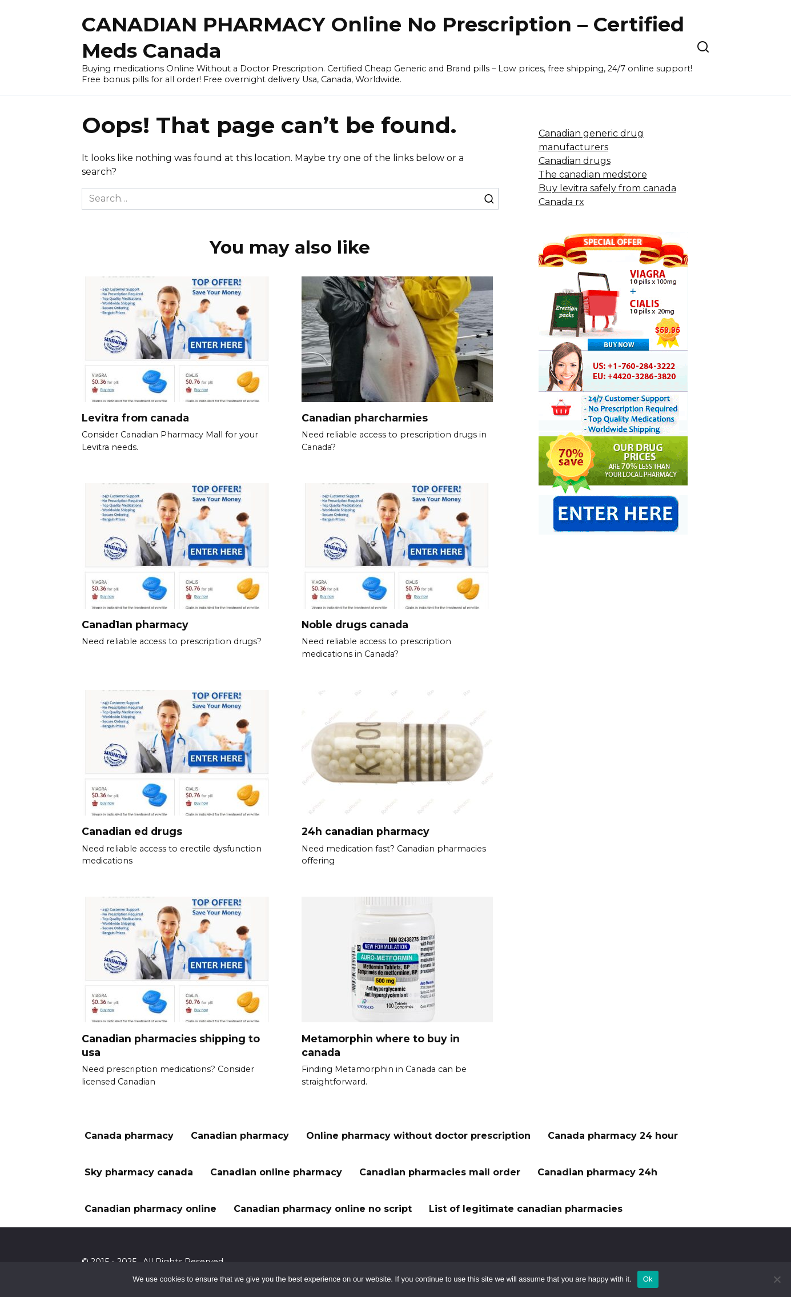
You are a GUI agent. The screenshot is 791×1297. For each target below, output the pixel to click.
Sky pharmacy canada (139, 1172)
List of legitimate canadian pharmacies (526, 1209)
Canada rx (561, 201)
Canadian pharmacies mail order (439, 1172)
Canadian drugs (575, 160)
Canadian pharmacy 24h (597, 1172)
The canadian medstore (593, 174)
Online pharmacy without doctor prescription (418, 1136)
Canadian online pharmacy (276, 1172)
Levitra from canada (135, 418)
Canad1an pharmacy (135, 625)
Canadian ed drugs (132, 831)
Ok (648, 1279)
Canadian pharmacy (240, 1136)
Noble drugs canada (355, 625)
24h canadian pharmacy (365, 831)
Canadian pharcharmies (365, 418)
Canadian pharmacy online (150, 1209)
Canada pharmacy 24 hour (613, 1136)
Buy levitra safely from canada (607, 188)
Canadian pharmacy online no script (323, 1209)
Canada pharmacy (129, 1136)
